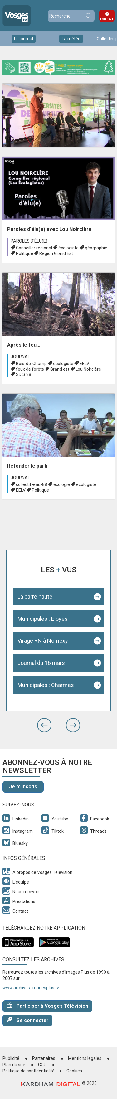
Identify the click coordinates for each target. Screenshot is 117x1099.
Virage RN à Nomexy (42, 640)
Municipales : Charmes (45, 685)
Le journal (23, 38)
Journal (20, 356)
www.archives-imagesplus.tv (30, 987)
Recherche (88, 16)
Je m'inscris (23, 787)
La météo (71, 38)
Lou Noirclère (88, 369)
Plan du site (13, 1064)
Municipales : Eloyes (42, 618)
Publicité (10, 1058)
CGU (42, 1064)
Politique (24, 253)
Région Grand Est (56, 253)
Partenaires (43, 1058)
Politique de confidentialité (28, 1070)
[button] (44, 725)
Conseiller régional (34, 247)
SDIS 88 (23, 374)
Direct (107, 19)
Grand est (59, 369)
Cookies (74, 1070)
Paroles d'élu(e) (29, 240)
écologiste (68, 247)
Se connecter (27, 1020)
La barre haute (34, 596)
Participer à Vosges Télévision (47, 1005)
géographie (96, 247)
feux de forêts (30, 369)
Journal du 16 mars (41, 663)
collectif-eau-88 (31, 484)
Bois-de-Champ (31, 363)
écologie (61, 484)
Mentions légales (84, 1058)
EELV (84, 363)
